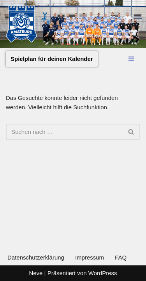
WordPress (102, 273)
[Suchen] (64, 132)
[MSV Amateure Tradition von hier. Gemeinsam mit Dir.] (21, 24)
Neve (35, 273)
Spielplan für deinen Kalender (52, 58)
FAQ (121, 257)
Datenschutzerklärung (35, 257)
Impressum (89, 257)
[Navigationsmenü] (131, 59)
